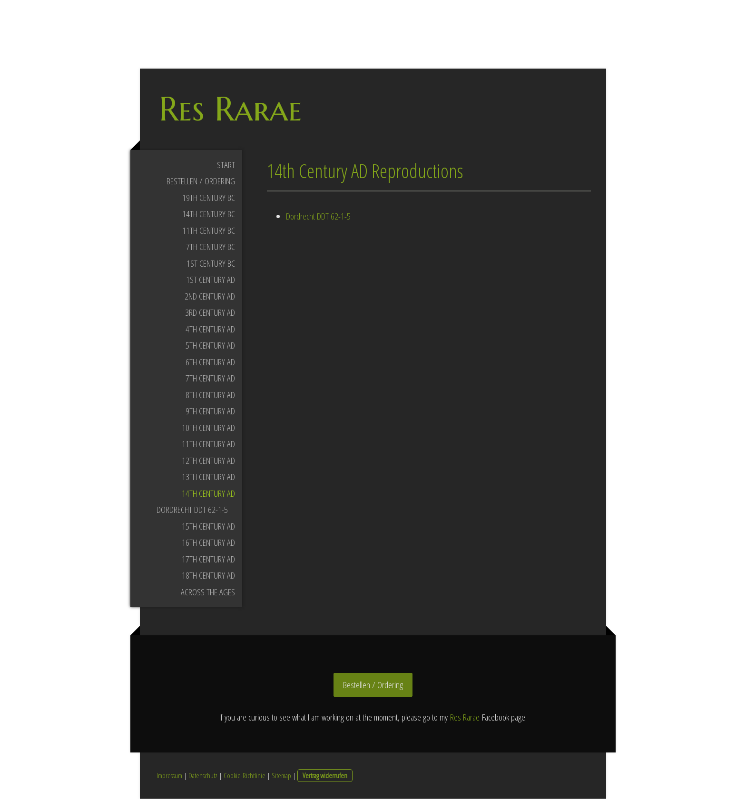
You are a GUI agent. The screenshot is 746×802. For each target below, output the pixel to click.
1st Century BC (210, 266)
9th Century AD (210, 414)
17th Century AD (208, 562)
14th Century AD (208, 496)
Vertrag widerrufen (325, 778)
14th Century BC (208, 217)
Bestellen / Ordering (201, 184)
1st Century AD (210, 283)
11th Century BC (208, 233)
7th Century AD (210, 381)
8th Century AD (210, 397)
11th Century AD (208, 447)
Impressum (169, 778)
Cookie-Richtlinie (244, 778)
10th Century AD (208, 430)
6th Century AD (210, 365)
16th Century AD (208, 546)
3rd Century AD (210, 316)
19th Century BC (208, 200)
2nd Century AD (210, 299)
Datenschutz (202, 778)
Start (226, 167)
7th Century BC (210, 250)
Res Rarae (465, 720)
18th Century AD (208, 578)
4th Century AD (210, 332)
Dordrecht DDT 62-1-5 (192, 513)
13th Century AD (208, 480)
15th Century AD (208, 529)
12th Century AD (208, 463)
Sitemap (281, 778)
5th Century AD (210, 348)
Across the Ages (208, 595)
